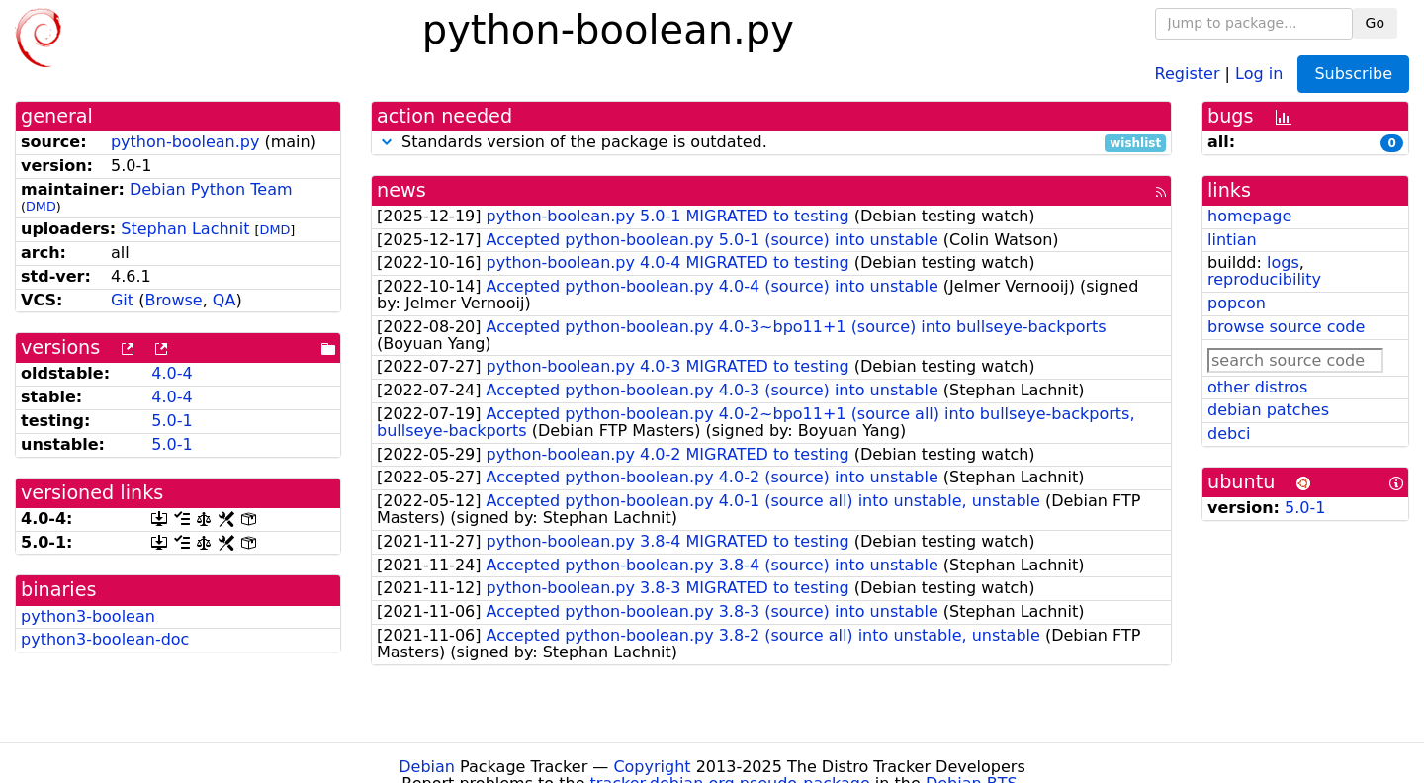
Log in (1259, 72)
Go (1375, 23)
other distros (1257, 387)
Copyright (651, 766)
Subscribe (1353, 73)
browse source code (1286, 326)
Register (1187, 72)
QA (224, 300)
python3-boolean (88, 616)
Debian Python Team (211, 189)
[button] (387, 141)
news (401, 190)
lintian (1232, 239)
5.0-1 (171, 420)
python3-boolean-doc (105, 639)
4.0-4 (171, 373)
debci (1228, 433)
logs (1283, 262)
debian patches (1268, 409)
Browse (173, 300)
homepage (1249, 216)
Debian (427, 766)
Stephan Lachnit (185, 228)
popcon (1236, 303)
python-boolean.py (185, 141)
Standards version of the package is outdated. (771, 142)
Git (122, 300)
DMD (41, 206)
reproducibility (1264, 279)
